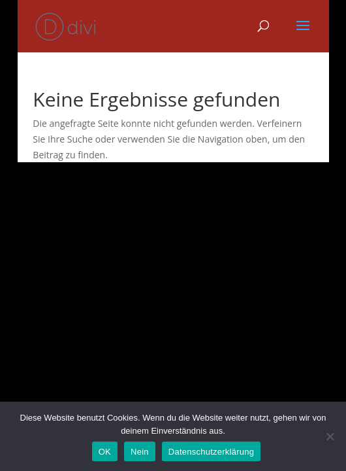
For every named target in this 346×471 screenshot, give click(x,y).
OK (105, 452)
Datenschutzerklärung (211, 452)
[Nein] (329, 436)
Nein (140, 452)
